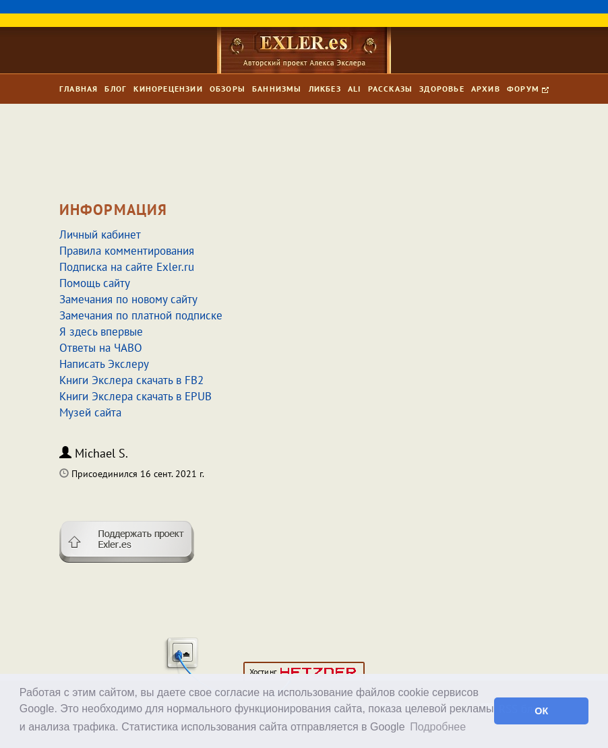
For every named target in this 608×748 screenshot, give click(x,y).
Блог (115, 89)
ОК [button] (541, 711)
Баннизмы (277, 89)
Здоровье (441, 89)
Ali (354, 89)
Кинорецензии (167, 89)
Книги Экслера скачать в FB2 (131, 380)
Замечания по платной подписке (140, 315)
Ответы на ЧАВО (100, 347)
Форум (528, 89)
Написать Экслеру (104, 363)
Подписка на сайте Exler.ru (126, 266)
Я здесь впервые (101, 331)
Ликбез (325, 89)
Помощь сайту (94, 283)
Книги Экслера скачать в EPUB (135, 396)
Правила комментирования (126, 250)
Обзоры (227, 89)
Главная (78, 89)
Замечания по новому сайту (128, 299)
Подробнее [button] (438, 727)
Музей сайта (90, 412)
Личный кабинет (100, 234)
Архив (485, 89)
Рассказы (390, 89)
